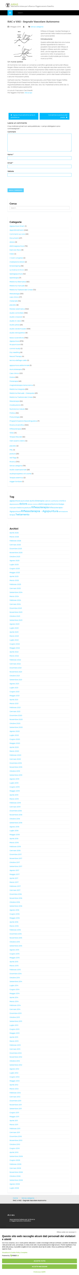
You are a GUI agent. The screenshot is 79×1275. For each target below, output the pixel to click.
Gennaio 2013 (15, 1049)
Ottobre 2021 (15, 676)
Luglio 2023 (14, 628)
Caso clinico (14, 373)
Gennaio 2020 (15, 759)
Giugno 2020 (15, 739)
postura (13, 454)
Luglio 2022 (14, 640)
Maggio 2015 (15, 958)
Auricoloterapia (16, 369)
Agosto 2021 (14, 684)
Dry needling (15, 352)
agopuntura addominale (19, 365)
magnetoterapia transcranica (21, 385)
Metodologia (15, 294)
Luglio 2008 (14, 1188)
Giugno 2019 (15, 787)
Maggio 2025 (15, 572)
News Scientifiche (17, 338)
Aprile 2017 (14, 878)
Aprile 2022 (14, 652)
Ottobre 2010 (15, 1144)
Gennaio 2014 (15, 1009)
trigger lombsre (16, 481)
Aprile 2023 (14, 632)
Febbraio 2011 (15, 1129)
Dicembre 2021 (16, 668)
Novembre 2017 (16, 858)
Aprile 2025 (14, 576)
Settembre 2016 (16, 906)
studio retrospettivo (17, 333)
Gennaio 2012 (15, 1097)
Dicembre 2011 (15, 1101)
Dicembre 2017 (16, 854)
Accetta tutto (39, 1261)
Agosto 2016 (14, 910)
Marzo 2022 (14, 656)
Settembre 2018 (16, 823)
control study (15, 348)
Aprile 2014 (14, 997)
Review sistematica (17, 309)
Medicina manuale (17, 286)
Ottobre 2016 (15, 902)
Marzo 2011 (14, 1125)
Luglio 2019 (14, 783)
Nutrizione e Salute (17, 409)
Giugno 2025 (15, 569)
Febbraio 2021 (15, 707)
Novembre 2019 (16, 767)
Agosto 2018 (14, 827)
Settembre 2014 (16, 981)
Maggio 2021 (15, 696)
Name (10, 155)
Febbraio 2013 (15, 1045)
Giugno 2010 (15, 1148)
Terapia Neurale (16, 437)
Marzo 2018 (14, 843)
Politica (12, 413)
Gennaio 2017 (15, 890)
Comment (12, 132)
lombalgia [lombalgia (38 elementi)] (60, 504)
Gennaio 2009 (15, 1168)
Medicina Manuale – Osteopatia (22, 393)
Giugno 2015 (14, 954)
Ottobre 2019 (15, 771)
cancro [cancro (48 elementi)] (48, 501)
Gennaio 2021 (15, 711)
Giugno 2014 (14, 989)
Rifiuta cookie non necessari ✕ (66, 1232)
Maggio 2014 (15, 993)
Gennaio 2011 (15, 1132)
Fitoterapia (14, 381)
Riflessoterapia (15, 429)
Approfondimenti (17, 230)
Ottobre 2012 (15, 1061)
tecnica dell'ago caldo (18, 360)
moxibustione (15, 405)
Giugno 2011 (14, 1113)
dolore (12, 242)
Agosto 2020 (15, 731)
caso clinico (14, 297)
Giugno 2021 (14, 692)
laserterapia (14, 278)
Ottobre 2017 (15, 862)
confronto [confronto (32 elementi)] (54, 501)
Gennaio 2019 (15, 807)
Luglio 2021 (14, 688)
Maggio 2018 (15, 835)
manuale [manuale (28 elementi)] (13, 507)
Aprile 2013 (14, 1037)
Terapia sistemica (16, 478)
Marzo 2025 (14, 580)
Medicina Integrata (17, 389)
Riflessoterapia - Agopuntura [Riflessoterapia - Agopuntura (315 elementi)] (39, 511)
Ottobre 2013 (15, 1017)
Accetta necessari (39, 1267)
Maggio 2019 (15, 791)
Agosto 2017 (14, 870)
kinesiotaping (15, 266)
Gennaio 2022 (15, 664)
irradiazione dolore (17, 262)
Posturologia (15, 417)
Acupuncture (15, 344)
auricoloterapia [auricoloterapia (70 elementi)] (37, 501)
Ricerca (13, 462)
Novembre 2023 (16, 612)
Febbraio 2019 (15, 803)
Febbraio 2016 (15, 930)
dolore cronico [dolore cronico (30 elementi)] (32, 504)
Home (15, 1198)
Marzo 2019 (14, 799)
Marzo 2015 (14, 966)
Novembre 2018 (16, 815)
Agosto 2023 (14, 624)
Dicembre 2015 (16, 934)
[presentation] (23, 183)
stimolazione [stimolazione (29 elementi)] (63, 511)
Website (11, 171)
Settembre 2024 (16, 592)
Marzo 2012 (14, 1089)
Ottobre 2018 (15, 819)
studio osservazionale (18, 470)
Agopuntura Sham (17, 226)
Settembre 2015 (16, 946)
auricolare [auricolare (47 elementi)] (25, 501)
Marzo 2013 (14, 1041)
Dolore (12, 377)
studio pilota (14, 325)
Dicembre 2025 (16, 549)
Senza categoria (37, 27)
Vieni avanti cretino (17, 441)
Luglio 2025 (14, 565)
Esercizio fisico (15, 250)
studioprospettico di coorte (20, 474)
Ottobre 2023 (15, 616)
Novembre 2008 (16, 1172)
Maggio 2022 (15, 648)
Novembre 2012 (16, 1057)
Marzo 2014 (14, 1001)
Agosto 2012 (14, 1069)
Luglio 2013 (14, 1025)
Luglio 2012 (14, 1073)
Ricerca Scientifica (17, 425)
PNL (11, 450)
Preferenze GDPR (39, 1272)
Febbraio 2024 (15, 600)
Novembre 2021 (16, 672)
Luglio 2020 (14, 735)
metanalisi (14, 301)
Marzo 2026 (14, 537)
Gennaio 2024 (15, 604)
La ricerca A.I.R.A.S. (17, 270)
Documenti (14, 238)
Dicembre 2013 (15, 1013)
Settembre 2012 (16, 1065)
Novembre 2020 (16, 719)
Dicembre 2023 (16, 608)
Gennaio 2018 (15, 850)
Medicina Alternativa (18, 282)
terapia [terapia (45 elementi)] (12, 515)
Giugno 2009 (15, 1160)
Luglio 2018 (14, 831)
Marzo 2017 (14, 882)
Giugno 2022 (15, 644)
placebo (13, 305)
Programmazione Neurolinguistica (23, 421)
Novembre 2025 (16, 553)
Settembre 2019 (16, 775)
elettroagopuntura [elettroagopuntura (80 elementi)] (47, 504)
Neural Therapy (16, 356)
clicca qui (28, 93)
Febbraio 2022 (15, 660)
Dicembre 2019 (16, 763)
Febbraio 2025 (15, 584)
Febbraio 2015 (15, 970)
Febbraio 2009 (15, 1164)
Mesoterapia (14, 401)
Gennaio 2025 (15, 588)
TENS (12, 433)
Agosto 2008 (15, 1184)
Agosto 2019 (14, 779)
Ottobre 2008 (15, 1176)
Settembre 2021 (16, 680)
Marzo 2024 (14, 596)
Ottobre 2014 (15, 978)
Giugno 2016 (15, 914)
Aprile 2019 (14, 795)
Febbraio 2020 (15, 755)
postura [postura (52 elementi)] (27, 508)
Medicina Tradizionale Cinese (21, 290)
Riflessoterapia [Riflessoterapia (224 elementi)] (40, 507)
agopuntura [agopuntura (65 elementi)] (15, 501)
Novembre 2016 (16, 898)
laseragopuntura (16, 274)
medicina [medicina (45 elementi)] (20, 508)
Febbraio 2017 (15, 886)
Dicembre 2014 (16, 974)
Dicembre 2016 (16, 894)
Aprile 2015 (14, 962)
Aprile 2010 (14, 1152)
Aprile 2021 (14, 700)
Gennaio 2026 (15, 545)
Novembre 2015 (16, 938)
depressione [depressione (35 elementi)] (14, 504)
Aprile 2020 (14, 747)
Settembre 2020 (16, 727)
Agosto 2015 (14, 950)
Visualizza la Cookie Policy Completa (14, 1252)
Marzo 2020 (14, 751)
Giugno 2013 (14, 1029)
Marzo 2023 (14, 636)
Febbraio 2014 (15, 1005)
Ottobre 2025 (15, 557)
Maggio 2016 (15, 918)
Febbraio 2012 (15, 1093)
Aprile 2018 (14, 839)
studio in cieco (15, 321)
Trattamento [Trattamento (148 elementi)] (22, 514)
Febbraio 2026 (15, 541)
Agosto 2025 (14, 561)
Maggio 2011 (14, 1117)
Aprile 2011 (14, 1121)
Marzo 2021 (14, 703)
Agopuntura (14, 341)
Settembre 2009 (16, 1156)
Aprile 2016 (14, 922)
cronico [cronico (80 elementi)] (62, 500)
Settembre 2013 (16, 1021)
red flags (13, 458)
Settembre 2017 (16, 866)
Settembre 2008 (16, 1180)
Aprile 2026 (14, 533)
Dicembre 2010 (16, 1136)
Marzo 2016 (14, 926)
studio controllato (17, 313)
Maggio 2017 (15, 874)
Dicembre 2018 (16, 811)
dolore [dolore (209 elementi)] (23, 503)
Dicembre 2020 (16, 715)
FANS (12, 254)
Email (10, 163)
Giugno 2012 (14, 1077)
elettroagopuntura (17, 246)
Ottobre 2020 (15, 723)
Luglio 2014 (14, 985)
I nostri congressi (16, 258)
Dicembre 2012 (16, 1053)
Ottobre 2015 (15, 942)
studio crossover (16, 317)
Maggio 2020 (15, 743)
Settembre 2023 (16, 620)
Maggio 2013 (14, 1033)
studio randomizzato (18, 329)
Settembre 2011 (16, 1109)
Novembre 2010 (16, 1140)
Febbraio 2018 (15, 847)
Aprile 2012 (14, 1085)
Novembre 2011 (16, 1105)
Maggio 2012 (15, 1081)
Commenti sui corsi (17, 234)
